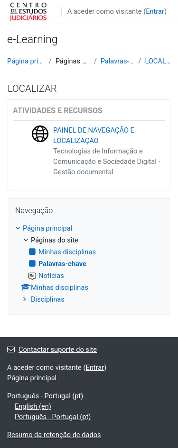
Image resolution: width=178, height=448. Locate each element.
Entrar (155, 11)
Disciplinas (48, 299)
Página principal (26, 61)
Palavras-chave (118, 61)
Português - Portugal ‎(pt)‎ (45, 396)
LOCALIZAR (158, 61)
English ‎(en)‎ (33, 406)
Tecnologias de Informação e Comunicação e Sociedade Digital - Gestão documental (106, 161)
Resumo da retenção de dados (54, 434)
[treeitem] (89, 264)
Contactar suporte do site (52, 349)
